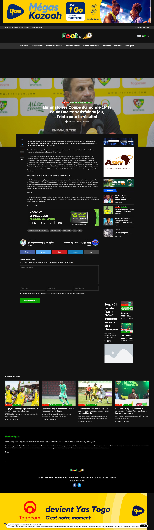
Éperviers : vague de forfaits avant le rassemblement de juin (129, 315)
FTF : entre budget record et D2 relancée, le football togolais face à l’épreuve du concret (128, 337)
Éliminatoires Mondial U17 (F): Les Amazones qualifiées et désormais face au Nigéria (94, 411)
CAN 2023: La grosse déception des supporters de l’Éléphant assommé (124, 199)
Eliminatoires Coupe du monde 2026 (38, 230)
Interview (98, 477)
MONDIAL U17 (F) (91, 404)
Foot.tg (71, 121)
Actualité (65, 102)
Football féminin (74, 477)
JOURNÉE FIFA (126, 310)
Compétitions (49, 477)
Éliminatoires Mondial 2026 (78, 102)
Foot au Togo (126, 332)
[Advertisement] (77, 63)
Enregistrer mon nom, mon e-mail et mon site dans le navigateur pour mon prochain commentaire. (53, 293)
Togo (80, 230)
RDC (75, 230)
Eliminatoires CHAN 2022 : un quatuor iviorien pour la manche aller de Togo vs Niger (124, 210)
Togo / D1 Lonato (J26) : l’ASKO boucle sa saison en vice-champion (111, 318)
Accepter (143, 525)
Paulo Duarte (67, 230)
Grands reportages (87, 477)
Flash (89, 102)
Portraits (105, 477)
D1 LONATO (108, 301)
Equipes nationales (127, 308)
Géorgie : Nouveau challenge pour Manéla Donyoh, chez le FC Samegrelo (123, 221)
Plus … (7, 452)
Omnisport (113, 477)
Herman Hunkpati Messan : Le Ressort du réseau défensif (123, 233)
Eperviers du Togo (55, 230)
